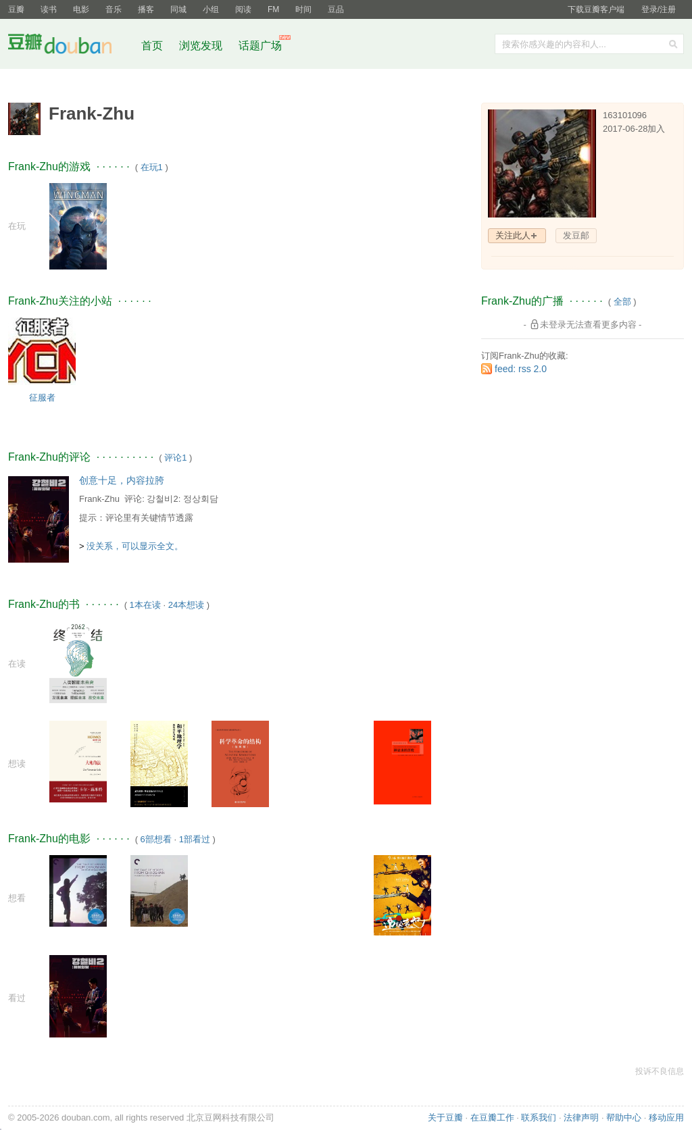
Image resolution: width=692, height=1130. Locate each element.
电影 (81, 9)
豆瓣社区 (70, 46)
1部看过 (194, 839)
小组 (211, 9)
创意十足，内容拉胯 (121, 480)
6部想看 (156, 839)
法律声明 (581, 1117)
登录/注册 (658, 9)
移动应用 (666, 1117)
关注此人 (512, 235)
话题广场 (260, 45)
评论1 (175, 458)
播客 (146, 9)
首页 (152, 45)
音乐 (113, 9)
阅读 (243, 9)
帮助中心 (623, 1117)
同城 (178, 9)
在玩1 (152, 167)
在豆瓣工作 (492, 1117)
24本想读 (186, 605)
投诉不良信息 (659, 1071)
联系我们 (538, 1117)
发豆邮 (576, 235)
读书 (49, 9)
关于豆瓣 (445, 1117)
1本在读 (145, 605)
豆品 (336, 9)
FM (273, 9)
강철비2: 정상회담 (182, 499)
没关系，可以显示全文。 (134, 546)
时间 (303, 9)
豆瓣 (16, 9)
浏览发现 (202, 45)
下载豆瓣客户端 (596, 9)
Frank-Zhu (99, 499)
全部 (622, 302)
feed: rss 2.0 (521, 368)
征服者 (42, 397)
